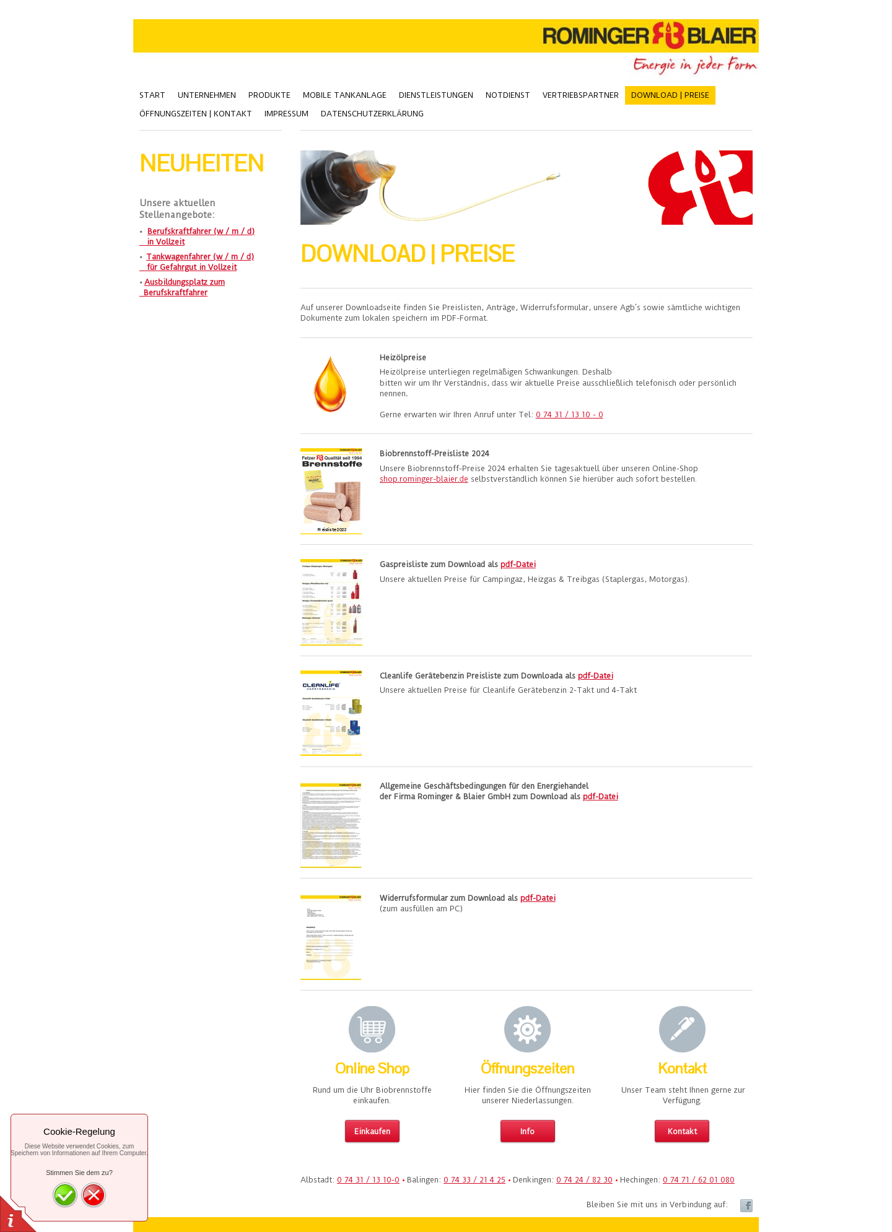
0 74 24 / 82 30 (584, 1179)
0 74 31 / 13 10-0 (368, 1179)
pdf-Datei (518, 564)
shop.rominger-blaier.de (424, 479)
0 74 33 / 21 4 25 (474, 1179)
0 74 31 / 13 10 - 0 (569, 414)
